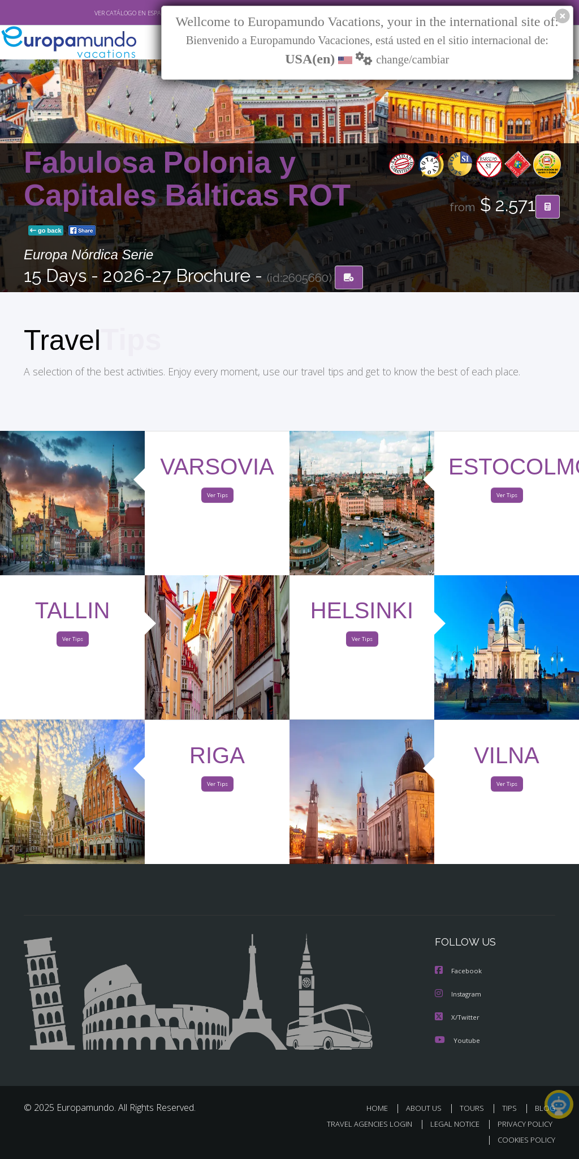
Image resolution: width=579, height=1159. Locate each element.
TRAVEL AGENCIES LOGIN (361, 1124)
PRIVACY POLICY (522, 1124)
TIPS (511, 1108)
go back (46, 231)
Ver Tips (217, 497)
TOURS (474, 1108)
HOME (381, 1108)
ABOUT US (427, 1108)
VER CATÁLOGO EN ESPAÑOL (108, 13)
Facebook (459, 972)
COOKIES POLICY (523, 1140)
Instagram (459, 995)
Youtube (457, 1040)
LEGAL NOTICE (449, 1124)
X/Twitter (457, 1017)
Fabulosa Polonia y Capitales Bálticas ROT (187, 180)
